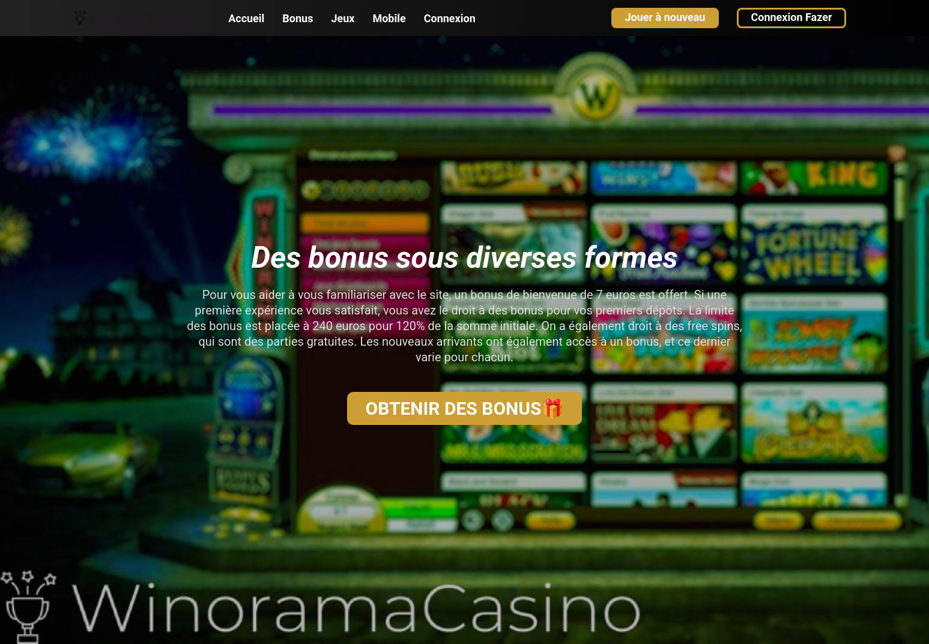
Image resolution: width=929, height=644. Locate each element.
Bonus (297, 18)
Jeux (342, 18)
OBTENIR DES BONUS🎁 (464, 408)
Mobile (388, 18)
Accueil (246, 18)
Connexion (450, 18)
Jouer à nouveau (665, 17)
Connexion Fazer (791, 17)
